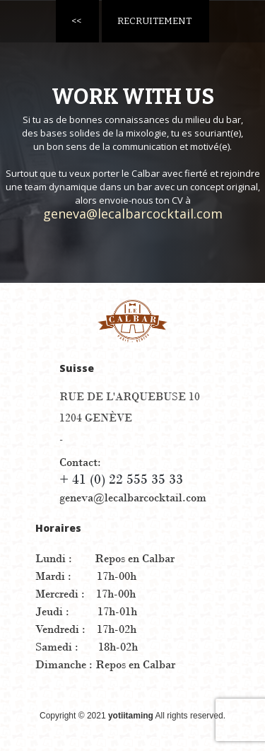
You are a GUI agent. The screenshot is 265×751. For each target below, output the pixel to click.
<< (76, 21)
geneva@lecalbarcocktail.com (133, 213)
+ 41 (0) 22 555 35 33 (121, 479)
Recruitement (154, 21)
